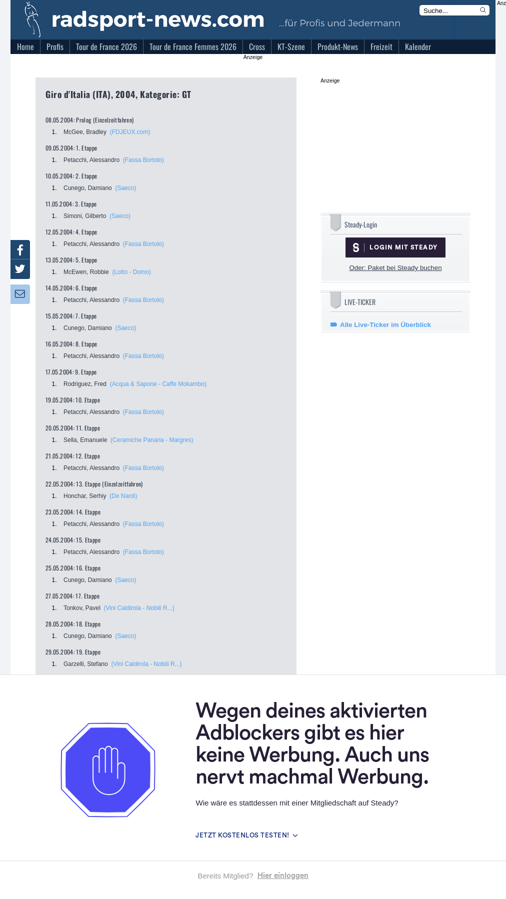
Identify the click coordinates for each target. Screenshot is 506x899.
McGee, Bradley (85, 132)
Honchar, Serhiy (85, 496)
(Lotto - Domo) (131, 272)
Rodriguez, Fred (85, 384)
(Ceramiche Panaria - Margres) (151, 440)
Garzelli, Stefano (86, 664)
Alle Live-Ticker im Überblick (385, 324)
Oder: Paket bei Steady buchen (395, 268)
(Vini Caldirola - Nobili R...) (139, 608)
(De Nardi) (123, 496)
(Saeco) (125, 188)
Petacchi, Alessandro (92, 160)
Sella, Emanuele (85, 440)
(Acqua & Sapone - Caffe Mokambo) (158, 384)
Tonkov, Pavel (82, 608)
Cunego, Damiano (88, 188)
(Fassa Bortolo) (143, 160)
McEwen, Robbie (86, 272)
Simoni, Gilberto (85, 216)
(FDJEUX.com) (130, 132)
